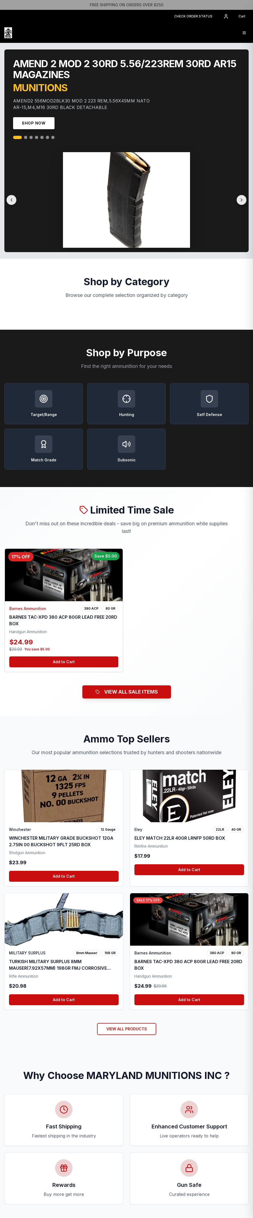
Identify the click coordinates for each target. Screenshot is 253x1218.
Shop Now (34, 123)
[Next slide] (241, 200)
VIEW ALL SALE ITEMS (126, 692)
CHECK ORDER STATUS (193, 16)
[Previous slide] (11, 200)
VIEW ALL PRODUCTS (126, 1029)
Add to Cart (64, 661)
